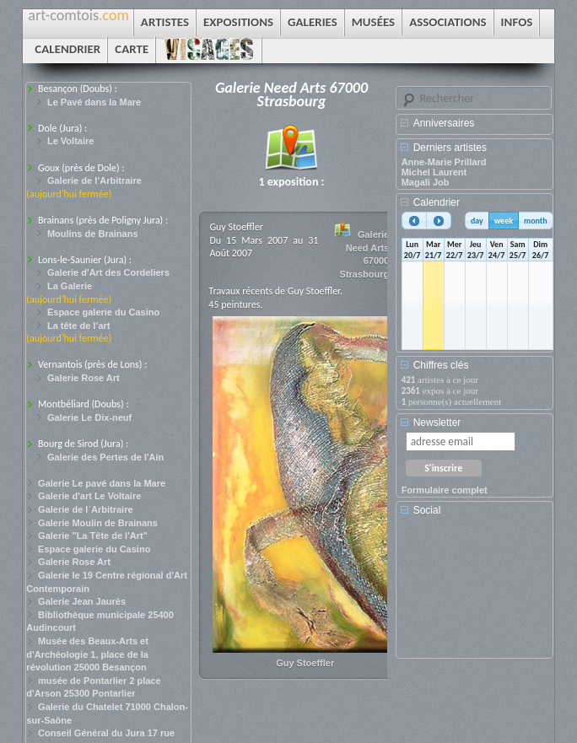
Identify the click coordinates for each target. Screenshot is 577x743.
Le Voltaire (70, 141)
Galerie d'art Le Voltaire (89, 496)
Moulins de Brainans (92, 234)
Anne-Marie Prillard (444, 162)
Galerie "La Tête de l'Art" (93, 535)
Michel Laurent (434, 172)
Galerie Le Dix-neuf (89, 417)
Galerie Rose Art (83, 378)
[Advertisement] (477, 593)
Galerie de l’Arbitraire (94, 180)
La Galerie (69, 286)
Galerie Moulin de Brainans (98, 523)
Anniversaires (444, 123)
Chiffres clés (441, 365)
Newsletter (437, 422)
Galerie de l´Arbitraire (85, 509)
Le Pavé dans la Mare (94, 102)
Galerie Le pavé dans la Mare (101, 483)
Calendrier (436, 202)
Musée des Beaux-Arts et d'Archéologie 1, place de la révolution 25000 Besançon (87, 654)
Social (427, 510)
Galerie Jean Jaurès (82, 601)
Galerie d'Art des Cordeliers (108, 272)
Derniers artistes (450, 147)
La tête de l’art (79, 325)
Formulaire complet (445, 490)
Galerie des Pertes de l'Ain (105, 457)
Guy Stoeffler (305, 663)
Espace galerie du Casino (103, 312)
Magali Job (426, 182)
